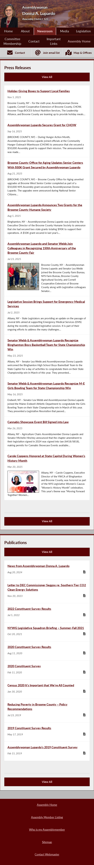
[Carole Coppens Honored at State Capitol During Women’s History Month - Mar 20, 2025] (47, 475)
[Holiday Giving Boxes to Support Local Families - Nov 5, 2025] (47, 102)
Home (8, 31)
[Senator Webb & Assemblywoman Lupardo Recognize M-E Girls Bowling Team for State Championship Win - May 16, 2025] (47, 397)
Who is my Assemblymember (47, 829)
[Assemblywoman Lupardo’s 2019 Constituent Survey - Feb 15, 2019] (47, 751)
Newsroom (45, 31)
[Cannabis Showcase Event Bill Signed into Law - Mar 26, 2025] (47, 433)
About (25, 31)
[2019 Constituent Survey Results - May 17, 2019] (47, 732)
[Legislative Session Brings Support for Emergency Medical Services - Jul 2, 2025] (47, 315)
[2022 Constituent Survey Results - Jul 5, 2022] (47, 612)
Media (64, 31)
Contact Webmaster (47, 854)
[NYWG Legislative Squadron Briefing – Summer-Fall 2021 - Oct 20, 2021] (47, 631)
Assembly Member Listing (47, 817)
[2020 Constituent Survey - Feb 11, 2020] (47, 670)
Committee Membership (12, 41)
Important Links (54, 41)
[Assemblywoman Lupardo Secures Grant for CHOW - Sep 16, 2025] (47, 138)
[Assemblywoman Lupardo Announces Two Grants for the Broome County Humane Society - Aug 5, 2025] (47, 219)
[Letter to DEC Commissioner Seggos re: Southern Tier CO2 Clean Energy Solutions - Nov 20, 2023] (47, 591)
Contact (34, 41)
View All (29, 78)
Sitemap (47, 842)
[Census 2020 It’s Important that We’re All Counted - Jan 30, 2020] (47, 689)
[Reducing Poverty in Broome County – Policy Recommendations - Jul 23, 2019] (47, 710)
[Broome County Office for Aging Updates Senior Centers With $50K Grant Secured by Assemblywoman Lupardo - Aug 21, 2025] (47, 178)
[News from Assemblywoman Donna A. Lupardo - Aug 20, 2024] (47, 569)
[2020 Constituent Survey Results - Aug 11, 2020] (47, 651)
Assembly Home (79, 41)
